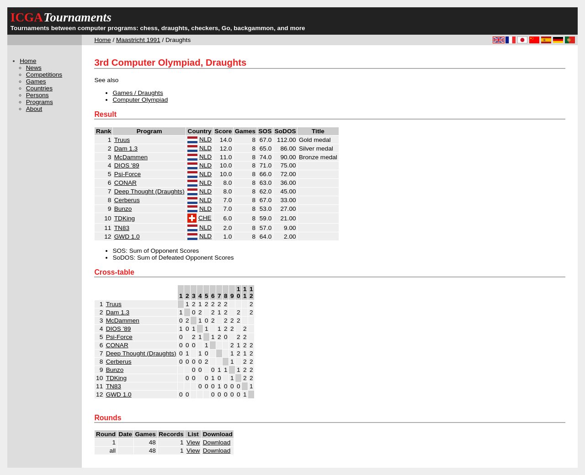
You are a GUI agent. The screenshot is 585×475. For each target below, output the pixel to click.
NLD (205, 139)
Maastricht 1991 (138, 40)
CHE (205, 217)
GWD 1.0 (127, 236)
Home (102, 40)
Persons (37, 95)
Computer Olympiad (140, 99)
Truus (122, 139)
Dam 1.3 (126, 148)
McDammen (131, 157)
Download (216, 442)
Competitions (44, 74)
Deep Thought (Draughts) (149, 191)
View (193, 442)
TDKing (124, 218)
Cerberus (127, 200)
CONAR (125, 182)
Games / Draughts (137, 92)
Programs (39, 102)
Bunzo (123, 208)
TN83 (121, 227)
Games (36, 81)
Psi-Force (127, 174)
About (34, 108)
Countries (39, 88)
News (34, 67)
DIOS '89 (126, 165)
